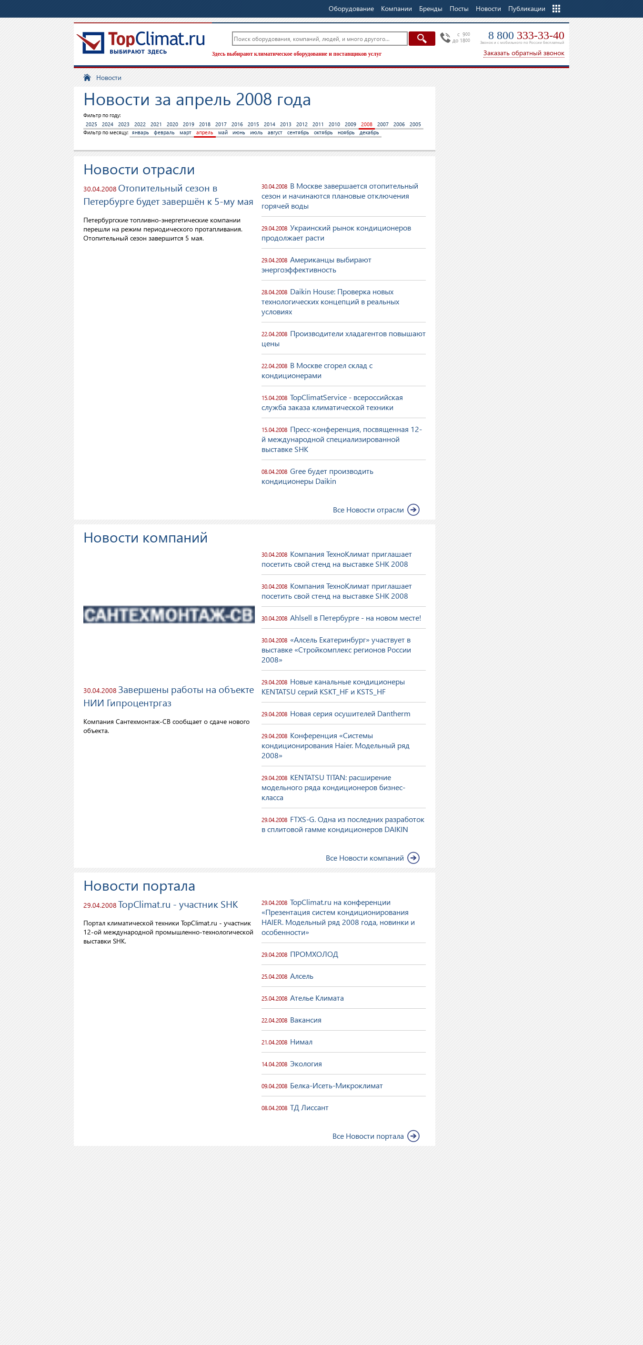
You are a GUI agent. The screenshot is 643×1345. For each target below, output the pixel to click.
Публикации (526, 8)
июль (256, 132)
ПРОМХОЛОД (314, 954)
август (275, 132)
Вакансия (306, 1019)
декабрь (369, 132)
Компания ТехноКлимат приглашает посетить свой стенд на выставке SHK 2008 (336, 559)
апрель (204, 132)
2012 (302, 124)
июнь (238, 132)
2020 (172, 124)
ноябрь (346, 132)
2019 (188, 124)
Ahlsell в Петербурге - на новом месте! (356, 617)
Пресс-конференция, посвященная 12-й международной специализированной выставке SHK (341, 439)
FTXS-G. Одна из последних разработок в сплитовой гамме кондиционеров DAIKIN (342, 824)
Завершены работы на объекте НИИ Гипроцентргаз (168, 695)
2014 (269, 124)
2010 (334, 124)
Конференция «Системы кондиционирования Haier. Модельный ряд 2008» (335, 745)
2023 (124, 124)
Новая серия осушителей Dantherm (350, 713)
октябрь (323, 132)
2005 (415, 124)
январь (140, 132)
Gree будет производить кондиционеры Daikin (317, 476)
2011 (318, 124)
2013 (285, 124)
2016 (237, 124)
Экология (306, 1063)
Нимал (301, 1041)
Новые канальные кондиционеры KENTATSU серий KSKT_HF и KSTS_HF (333, 686)
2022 (140, 124)
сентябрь (298, 132)
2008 (366, 124)
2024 (107, 124)
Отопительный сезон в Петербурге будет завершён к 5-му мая (168, 194)
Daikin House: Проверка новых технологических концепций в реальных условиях (330, 301)
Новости (488, 8)
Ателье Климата (317, 998)
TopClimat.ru (140, 42)
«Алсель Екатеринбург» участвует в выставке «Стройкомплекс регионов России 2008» (336, 649)
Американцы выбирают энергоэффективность (316, 264)
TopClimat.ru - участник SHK (178, 903)
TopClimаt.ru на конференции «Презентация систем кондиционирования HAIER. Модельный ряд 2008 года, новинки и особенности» (338, 917)
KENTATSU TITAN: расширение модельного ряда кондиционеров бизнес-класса (333, 787)
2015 (253, 124)
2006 (399, 124)
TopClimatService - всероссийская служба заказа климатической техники (332, 402)
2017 (221, 124)
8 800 (526, 35)
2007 (383, 124)
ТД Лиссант (309, 1107)
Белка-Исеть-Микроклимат (336, 1085)
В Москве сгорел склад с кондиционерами (316, 370)
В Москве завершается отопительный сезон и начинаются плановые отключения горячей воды (339, 196)
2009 (350, 124)
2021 (156, 124)
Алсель (301, 976)
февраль (164, 132)
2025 (91, 124)
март (185, 132)
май (223, 132)
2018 (205, 124)
